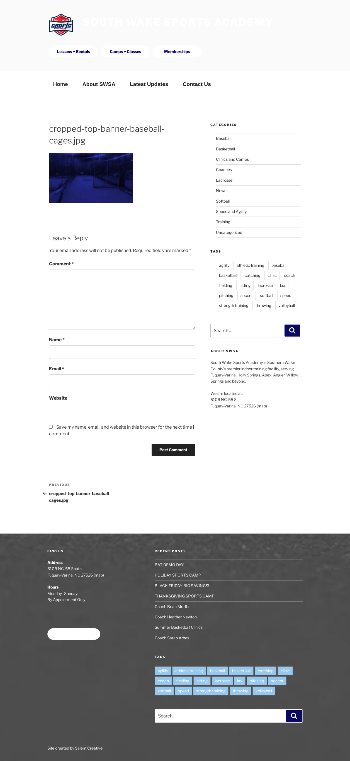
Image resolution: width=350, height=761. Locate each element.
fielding (225, 285)
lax (282, 285)
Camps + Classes (125, 51)
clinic (272, 275)
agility (224, 265)
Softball (223, 201)
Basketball (225, 149)
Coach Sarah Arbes (172, 637)
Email (56, 368)
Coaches (224, 169)
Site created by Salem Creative (75, 748)
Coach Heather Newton (176, 616)
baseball (278, 265)
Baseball (223, 138)
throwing (263, 305)
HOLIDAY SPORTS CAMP (178, 575)
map (262, 406)
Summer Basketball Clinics (179, 627)
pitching (226, 295)
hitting (245, 285)
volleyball (286, 305)
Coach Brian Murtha (173, 606)
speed (285, 295)
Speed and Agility (231, 211)
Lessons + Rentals (73, 51)
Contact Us (197, 84)
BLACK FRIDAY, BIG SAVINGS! (182, 585)
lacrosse (265, 285)
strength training (233, 305)
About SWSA (98, 84)
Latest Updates (149, 84)
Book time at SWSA (74, 634)
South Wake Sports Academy (178, 22)
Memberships (177, 51)
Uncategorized (229, 232)
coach (289, 275)
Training (223, 221)
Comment (61, 264)
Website (58, 398)
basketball (228, 275)
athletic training (250, 265)
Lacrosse (224, 180)
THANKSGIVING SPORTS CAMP (185, 596)
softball (266, 295)
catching (252, 275)
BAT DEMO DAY (169, 564)
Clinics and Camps (232, 159)
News (221, 190)
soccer (246, 295)
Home (60, 84)
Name (57, 339)
